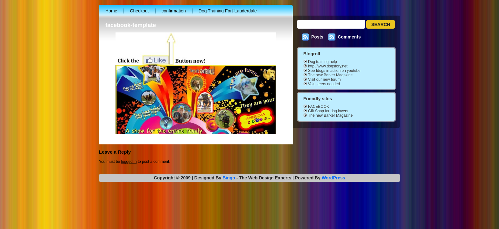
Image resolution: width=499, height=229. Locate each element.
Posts (317, 36)
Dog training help (322, 61)
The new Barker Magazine (330, 75)
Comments (349, 36)
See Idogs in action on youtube (334, 70)
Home (111, 10)
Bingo (228, 177)
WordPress (333, 177)
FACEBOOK (318, 106)
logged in (129, 161)
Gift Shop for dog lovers (328, 111)
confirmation (174, 10)
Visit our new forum (324, 79)
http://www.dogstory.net (328, 66)
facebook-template (130, 25)
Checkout (139, 10)
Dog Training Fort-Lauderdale (228, 10)
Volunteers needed (324, 84)
